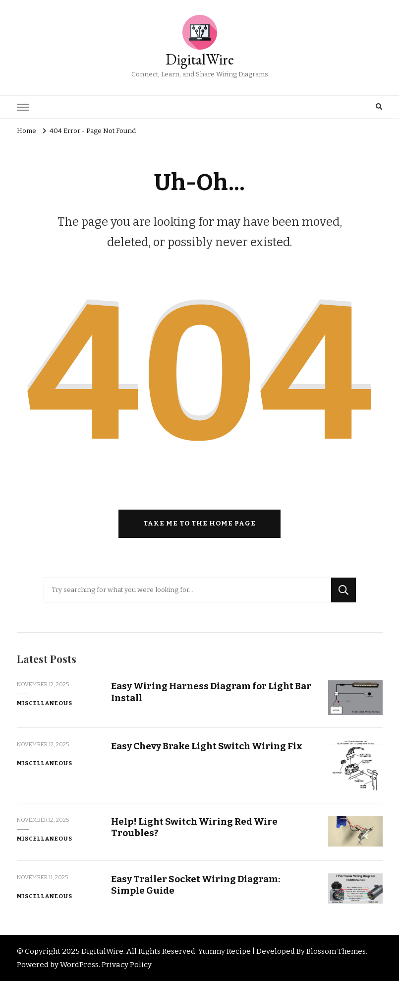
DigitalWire (200, 59)
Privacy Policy (127, 964)
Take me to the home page (199, 523)
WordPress (79, 964)
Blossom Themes (336, 951)
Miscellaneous (44, 703)
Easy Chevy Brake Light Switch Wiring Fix (206, 746)
